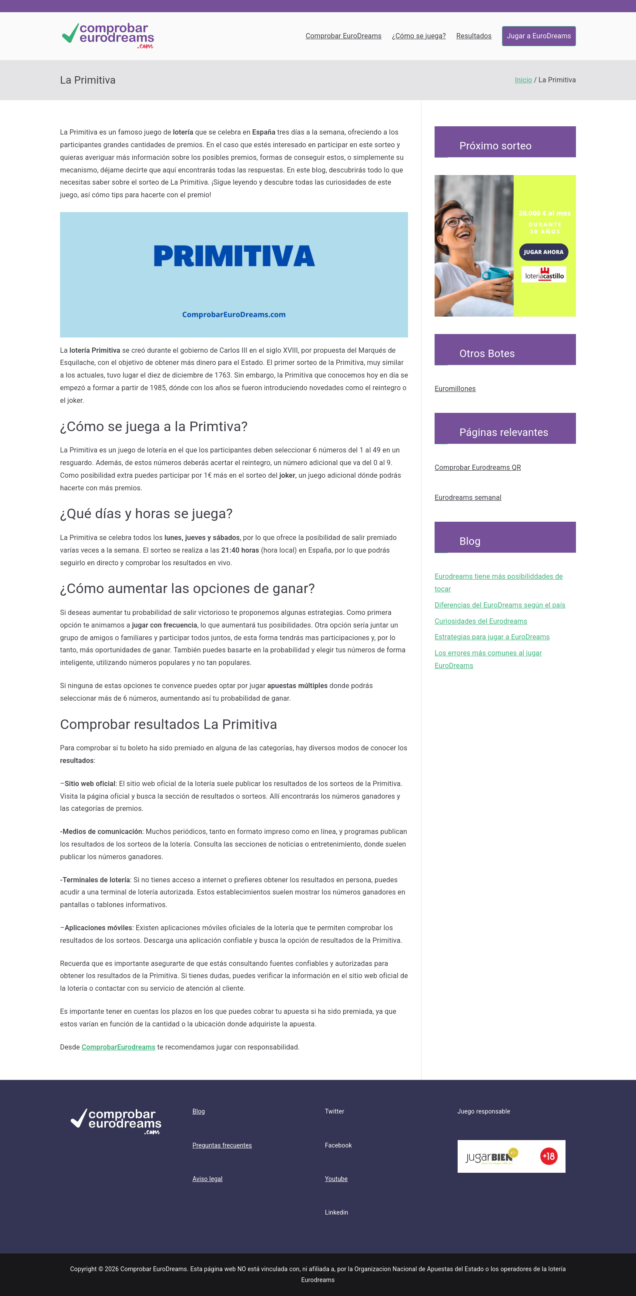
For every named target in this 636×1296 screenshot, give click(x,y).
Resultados (474, 36)
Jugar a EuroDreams (539, 36)
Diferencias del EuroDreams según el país (500, 605)
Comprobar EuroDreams (344, 36)
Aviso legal (208, 1178)
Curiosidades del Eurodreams (481, 621)
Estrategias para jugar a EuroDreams (492, 637)
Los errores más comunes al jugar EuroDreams (488, 659)
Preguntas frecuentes (222, 1145)
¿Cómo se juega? (419, 36)
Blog (199, 1111)
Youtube (336, 1178)
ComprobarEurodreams (119, 1047)
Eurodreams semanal (468, 497)
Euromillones (455, 389)
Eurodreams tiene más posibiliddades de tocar (499, 582)
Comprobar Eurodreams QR (478, 467)
